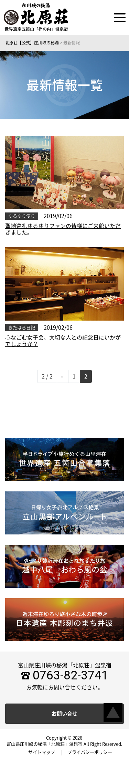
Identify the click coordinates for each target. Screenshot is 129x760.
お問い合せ (64, 713)
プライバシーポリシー (89, 752)
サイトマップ (41, 752)
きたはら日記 (21, 327)
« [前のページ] (62, 376)
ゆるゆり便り (21, 216)
